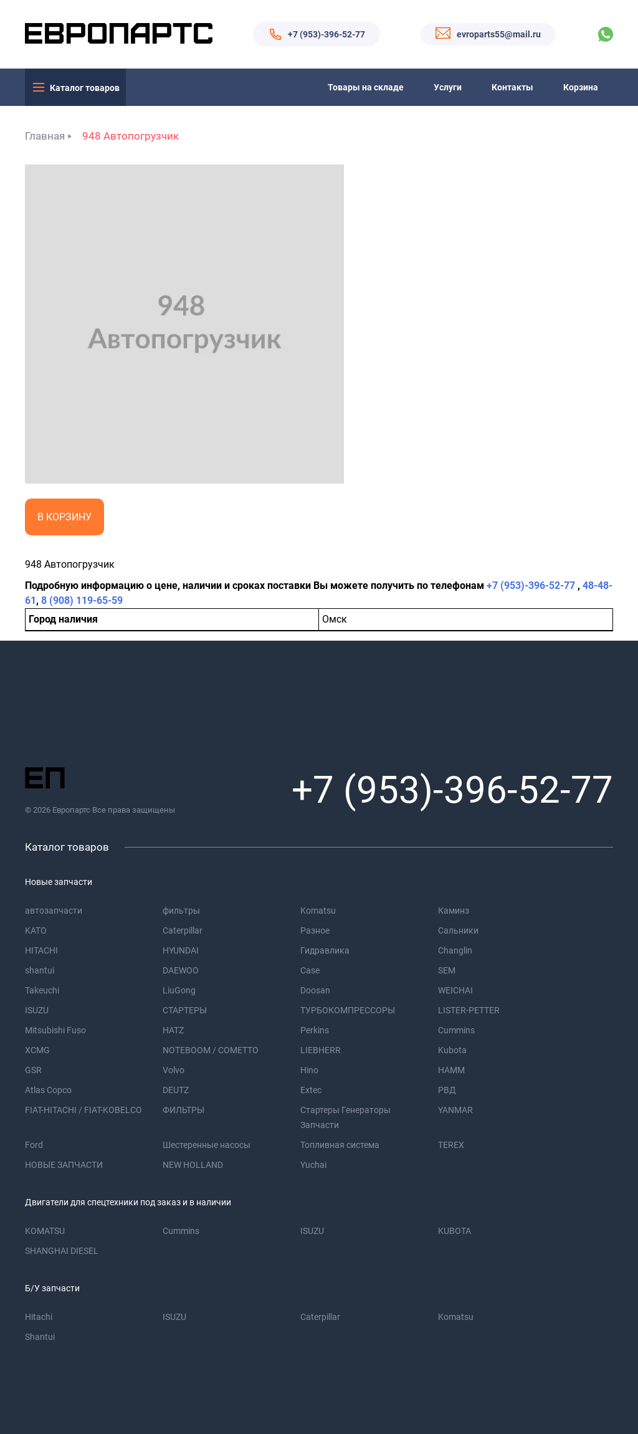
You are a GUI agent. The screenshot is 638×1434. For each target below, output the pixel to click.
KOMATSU (45, 1231)
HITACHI (41, 950)
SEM (446, 970)
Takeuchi (42, 990)
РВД (447, 1090)
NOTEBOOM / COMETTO (211, 1050)
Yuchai (313, 1165)
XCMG (37, 1050)
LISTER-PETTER (469, 1010)
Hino (309, 1070)
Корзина (580, 87)
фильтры (181, 910)
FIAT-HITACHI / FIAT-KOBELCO (83, 1110)
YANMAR (455, 1110)
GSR (33, 1070)
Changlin (455, 950)
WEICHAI (455, 990)
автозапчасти (53, 910)
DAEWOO (181, 970)
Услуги (448, 87)
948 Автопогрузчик (130, 136)
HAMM (451, 1070)
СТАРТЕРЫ (185, 1010)
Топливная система (339, 1145)
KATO (36, 930)
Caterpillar (182, 930)
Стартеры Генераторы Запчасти (345, 1117)
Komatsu (318, 910)
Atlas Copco (48, 1090)
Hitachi (38, 1317)
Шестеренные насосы (206, 1145)
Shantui (40, 1337)
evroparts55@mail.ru (499, 34)
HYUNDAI (181, 950)
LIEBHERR (320, 1050)
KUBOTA (454, 1231)
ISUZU (37, 1010)
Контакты (512, 87)
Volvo (173, 1070)
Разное (315, 930)
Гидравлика (325, 950)
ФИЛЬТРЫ (183, 1110)
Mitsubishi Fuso (55, 1030)
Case (310, 970)
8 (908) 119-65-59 (82, 600)
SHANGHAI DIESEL (61, 1251)
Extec (310, 1090)
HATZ (173, 1030)
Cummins (456, 1030)
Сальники (458, 930)
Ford (34, 1145)
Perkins (314, 1030)
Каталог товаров (85, 88)
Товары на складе (366, 87)
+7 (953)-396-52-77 (326, 34)
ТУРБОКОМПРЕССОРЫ (347, 1010)
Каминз (453, 910)
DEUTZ (176, 1090)
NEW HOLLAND (193, 1165)
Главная (45, 136)
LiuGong (179, 990)
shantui (39, 970)
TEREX (451, 1145)
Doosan (315, 990)
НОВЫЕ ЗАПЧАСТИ (64, 1165)
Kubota (452, 1050)
